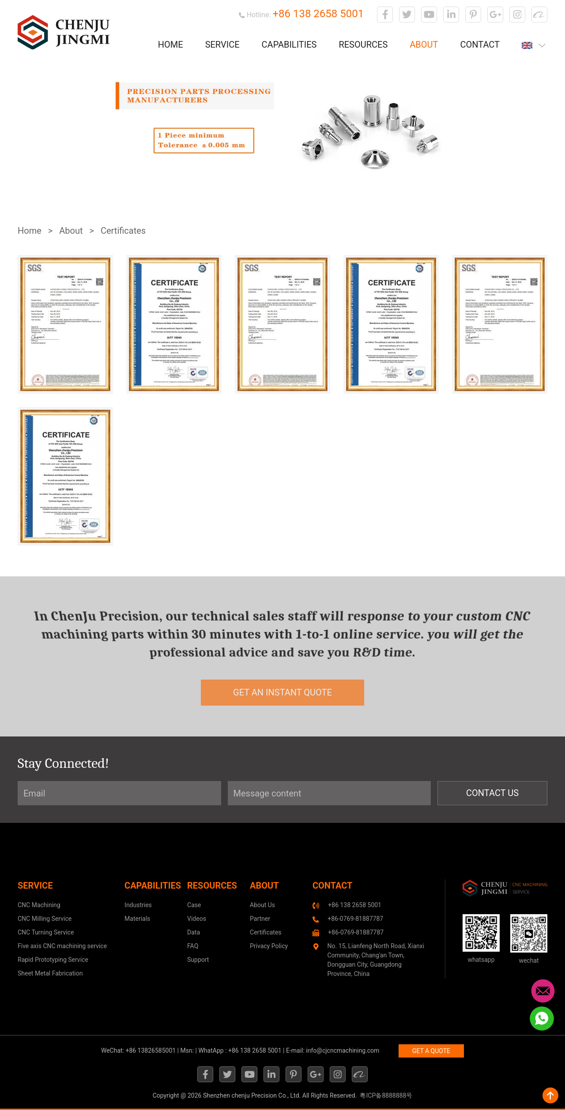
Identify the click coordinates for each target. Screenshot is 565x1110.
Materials (137, 918)
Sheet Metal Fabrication (50, 973)
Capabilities (289, 44)
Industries (138, 904)
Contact (480, 44)
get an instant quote (282, 692)
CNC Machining (39, 904)
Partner (260, 918)
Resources (363, 44)
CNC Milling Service (45, 918)
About (424, 44)
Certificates (123, 230)
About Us (262, 904)
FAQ (192, 945)
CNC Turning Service (46, 932)
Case (194, 904)
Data (193, 932)
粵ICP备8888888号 (386, 1095)
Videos (196, 918)
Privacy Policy (269, 945)
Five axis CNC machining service (62, 945)
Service (222, 44)
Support (198, 959)
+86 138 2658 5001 (318, 13)
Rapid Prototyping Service (53, 959)
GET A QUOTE (431, 1050)
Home (170, 44)
